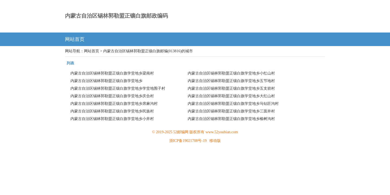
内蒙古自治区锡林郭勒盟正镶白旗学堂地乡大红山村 (231, 96)
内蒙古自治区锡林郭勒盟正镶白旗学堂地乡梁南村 (112, 73)
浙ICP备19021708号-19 (188, 141)
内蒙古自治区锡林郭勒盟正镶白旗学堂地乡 (106, 81)
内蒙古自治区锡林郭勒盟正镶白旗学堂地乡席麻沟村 (114, 104)
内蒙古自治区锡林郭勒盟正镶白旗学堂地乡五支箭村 (231, 88)
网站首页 (74, 39)
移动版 (215, 141)
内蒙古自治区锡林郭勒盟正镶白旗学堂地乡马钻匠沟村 (233, 104)
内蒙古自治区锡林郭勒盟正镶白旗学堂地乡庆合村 (112, 96)
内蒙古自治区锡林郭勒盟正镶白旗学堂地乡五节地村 (231, 81)
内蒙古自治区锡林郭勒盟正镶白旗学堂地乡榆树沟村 (231, 119)
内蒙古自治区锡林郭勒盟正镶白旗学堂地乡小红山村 (231, 73)
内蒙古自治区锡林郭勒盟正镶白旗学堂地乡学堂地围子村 (117, 88)
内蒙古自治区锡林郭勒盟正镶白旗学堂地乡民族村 (112, 111)
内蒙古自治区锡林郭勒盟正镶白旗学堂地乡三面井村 (231, 111)
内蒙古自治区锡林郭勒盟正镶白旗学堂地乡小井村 (112, 119)
